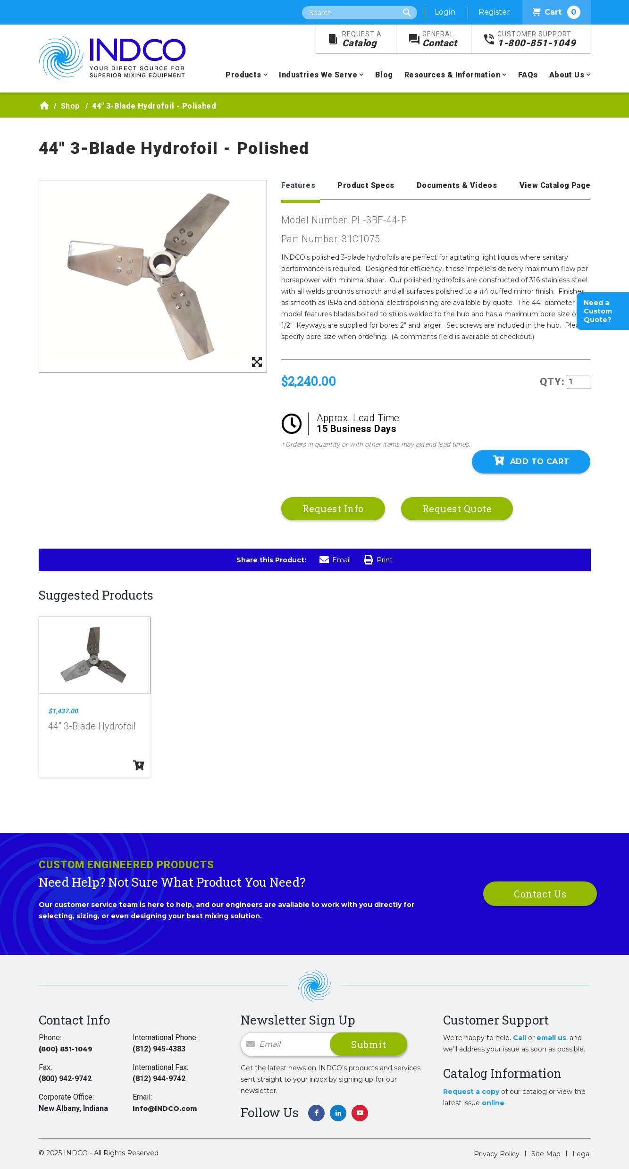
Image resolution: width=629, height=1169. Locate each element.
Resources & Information (452, 74)
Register (494, 12)
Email (335, 560)
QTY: (552, 382)
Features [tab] (298, 185)
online (493, 1103)
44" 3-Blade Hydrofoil (92, 726)
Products (243, 74)
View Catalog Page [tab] (555, 185)
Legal (581, 1154)
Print (378, 560)
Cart (556, 12)
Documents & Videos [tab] (457, 185)
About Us (566, 74)
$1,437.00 (63, 711)
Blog (384, 74)
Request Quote (457, 508)
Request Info (333, 508)
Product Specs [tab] (365, 185)
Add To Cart (531, 461)
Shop (70, 106)
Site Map (546, 1154)
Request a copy (471, 1091)
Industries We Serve (318, 74)
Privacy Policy (497, 1154)
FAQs (528, 74)
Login (445, 12)
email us (551, 1037)
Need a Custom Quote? (598, 311)
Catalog (362, 39)
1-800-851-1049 (536, 39)
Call (519, 1037)
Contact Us (540, 894)
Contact (439, 39)
